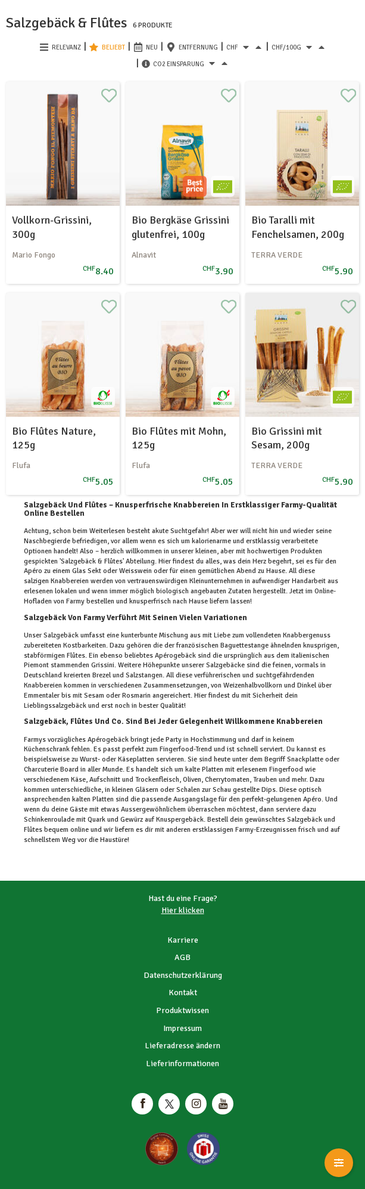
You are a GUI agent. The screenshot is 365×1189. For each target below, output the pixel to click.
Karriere (182, 940)
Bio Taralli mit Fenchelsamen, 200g (297, 226)
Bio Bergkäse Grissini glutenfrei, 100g (180, 226)
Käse (77, 779)
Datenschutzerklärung (182, 975)
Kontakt (183, 992)
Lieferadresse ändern (182, 1046)
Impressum (182, 1028)
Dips (268, 789)
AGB (182, 957)
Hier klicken (182, 910)
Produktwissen (182, 1010)
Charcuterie (42, 769)
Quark (96, 819)
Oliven (191, 779)
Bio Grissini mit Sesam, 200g (286, 438)
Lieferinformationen (182, 1063)
